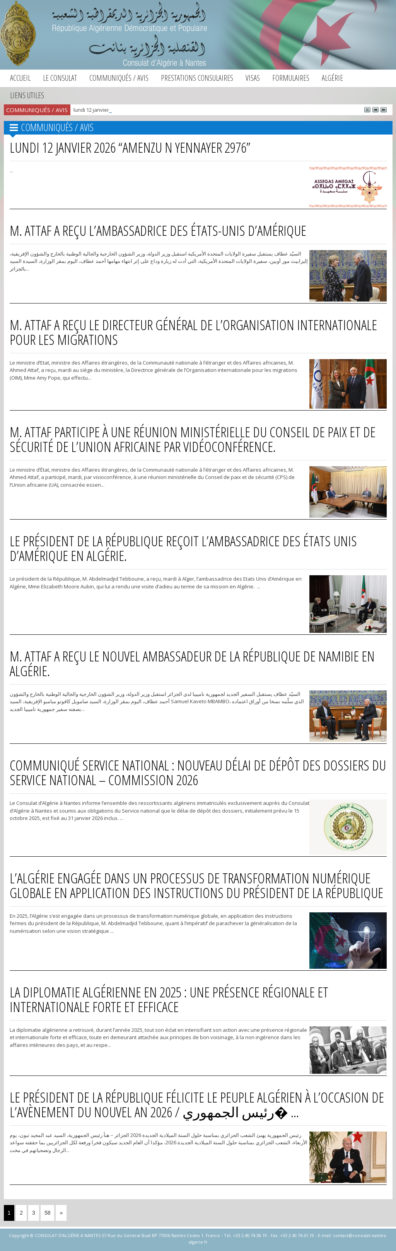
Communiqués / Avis (118, 78)
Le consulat (60, 78)
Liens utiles (27, 95)
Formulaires (290, 78)
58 (47, 1213)
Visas (253, 78)
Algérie (332, 78)
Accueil (20, 78)
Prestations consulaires (197, 78)
